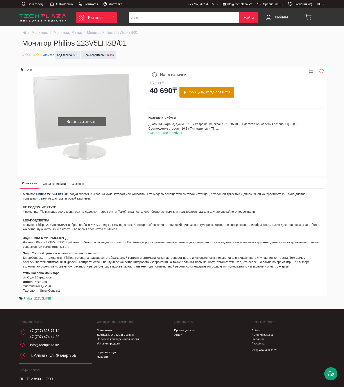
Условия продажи (108, 343)
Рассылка (258, 343)
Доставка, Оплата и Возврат (115, 334)
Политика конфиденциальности (118, 339)
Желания (258, 339)
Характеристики (54, 183)
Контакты (88, 4)
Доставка (112, 4)
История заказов (263, 334)
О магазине (104, 330)
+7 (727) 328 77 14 (44, 331)
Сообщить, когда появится (206, 92)
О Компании (61, 4)
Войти (256, 330)
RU (320, 4)
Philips (27, 298)
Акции (178, 334)
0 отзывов (47, 55)
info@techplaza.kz (237, 4)
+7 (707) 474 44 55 (44, 337)
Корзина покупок (108, 352)
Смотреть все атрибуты (165, 133)
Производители (184, 330)
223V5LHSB (42, 298)
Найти (249, 18)
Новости (102, 356)
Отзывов (79, 183)
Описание (29, 183)
